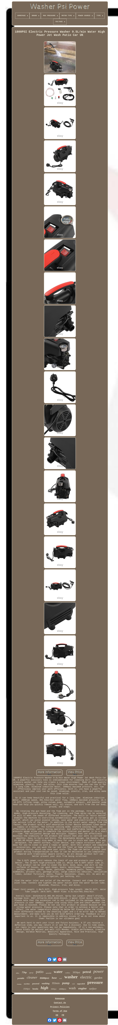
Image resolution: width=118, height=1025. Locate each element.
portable (20, 978)
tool (60, 978)
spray (31, 973)
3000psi (53, 989)
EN (57, 1015)
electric (86, 977)
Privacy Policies (60, 1007)
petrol (87, 972)
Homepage (60, 999)
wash (72, 988)
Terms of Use (60, 1011)
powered (35, 984)
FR (63, 1015)
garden (98, 977)
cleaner (32, 977)
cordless (67, 973)
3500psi (26, 989)
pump (65, 983)
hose (54, 977)
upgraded (81, 984)
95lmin (56, 983)
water (58, 972)
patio (39, 972)
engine (82, 988)
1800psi (62, 989)
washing (45, 983)
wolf (73, 984)
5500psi (44, 978)
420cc (17, 973)
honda (35, 989)
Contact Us (60, 1003)
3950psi (76, 972)
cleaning (19, 984)
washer (71, 976)
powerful (48, 973)
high (44, 987)
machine (27, 984)
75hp (24, 972)
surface (93, 988)
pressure (95, 982)
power (98, 971)
